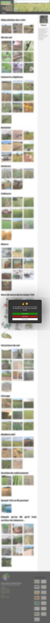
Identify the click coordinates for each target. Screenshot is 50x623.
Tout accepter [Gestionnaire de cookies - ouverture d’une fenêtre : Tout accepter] (25, 313)
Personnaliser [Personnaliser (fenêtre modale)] (25, 319)
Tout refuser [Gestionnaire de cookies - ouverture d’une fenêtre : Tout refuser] (25, 316)
